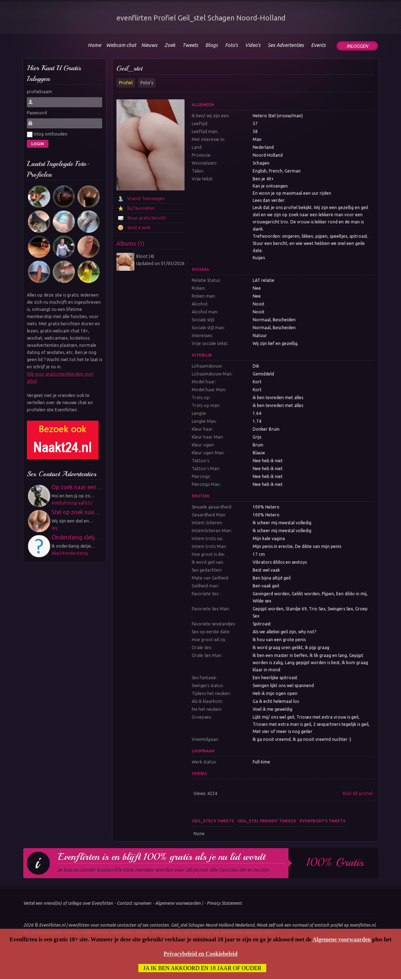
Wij (55, 528)
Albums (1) (130, 243)
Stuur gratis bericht (146, 218)
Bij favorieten (141, 208)
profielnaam (39, 91)
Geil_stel (129, 68)
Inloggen (357, 45)
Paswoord (37, 112)
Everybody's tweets (322, 821)
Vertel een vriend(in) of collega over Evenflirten (68, 903)
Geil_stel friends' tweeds (267, 821)
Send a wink (139, 227)
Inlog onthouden (47, 134)
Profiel (126, 82)
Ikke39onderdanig (70, 553)
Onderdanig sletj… (76, 537)
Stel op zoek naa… (76, 512)
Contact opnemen (134, 903)
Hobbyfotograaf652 (72, 503)
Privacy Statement (224, 903)
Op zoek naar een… (77, 487)
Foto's (146, 82)
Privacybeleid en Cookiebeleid (200, 954)
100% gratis (335, 862)
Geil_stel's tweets (213, 821)
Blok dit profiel (358, 793)
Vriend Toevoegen (145, 198)
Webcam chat (121, 45)
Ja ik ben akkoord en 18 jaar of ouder (202, 968)
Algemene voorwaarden (178, 903)
